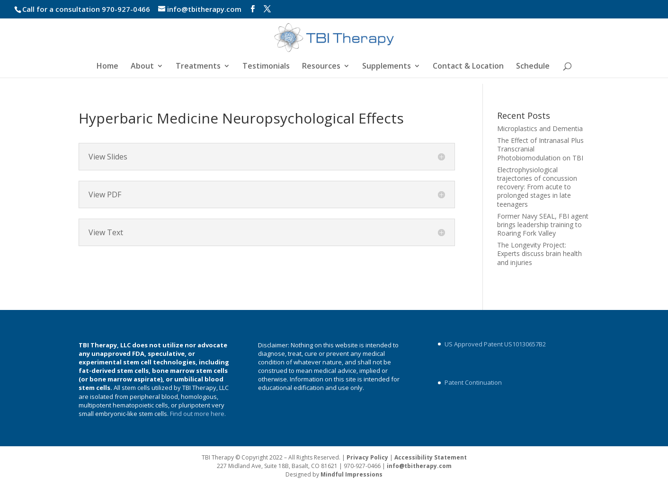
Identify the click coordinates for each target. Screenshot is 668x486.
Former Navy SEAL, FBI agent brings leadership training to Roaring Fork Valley (542, 225)
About (142, 66)
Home (107, 66)
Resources (321, 66)
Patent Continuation (473, 382)
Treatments (198, 66)
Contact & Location (468, 66)
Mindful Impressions (352, 474)
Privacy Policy (367, 457)
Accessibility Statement (430, 457)
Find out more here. (198, 413)
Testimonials (266, 66)
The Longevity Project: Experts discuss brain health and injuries (539, 253)
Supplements (386, 66)
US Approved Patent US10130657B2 (495, 344)
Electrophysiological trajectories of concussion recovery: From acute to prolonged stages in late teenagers (537, 187)
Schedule (533, 66)
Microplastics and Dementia (540, 128)
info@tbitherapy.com (419, 466)
